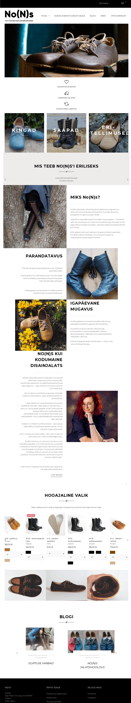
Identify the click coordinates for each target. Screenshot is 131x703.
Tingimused (51, 699)
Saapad (28, 545)
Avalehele (93, 545)
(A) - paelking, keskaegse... (116, 541)
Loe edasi (57, 476)
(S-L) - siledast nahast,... (10, 541)
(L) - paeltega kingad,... (52, 541)
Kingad (7, 545)
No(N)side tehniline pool (41, 659)
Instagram (91, 699)
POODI (24, 134)
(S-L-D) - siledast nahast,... (74, 541)
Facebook (91, 695)
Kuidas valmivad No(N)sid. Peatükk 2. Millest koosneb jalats (41, 670)
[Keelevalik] (104, 3)
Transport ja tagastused (56, 695)
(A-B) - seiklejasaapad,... (33, 541)
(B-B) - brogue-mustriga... (95, 541)
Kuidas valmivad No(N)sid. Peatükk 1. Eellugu (92, 668)
